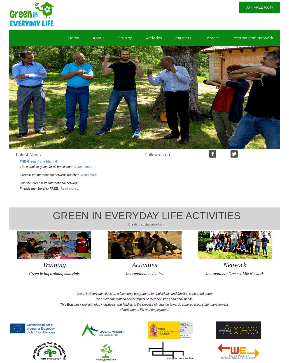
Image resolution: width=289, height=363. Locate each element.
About (98, 38)
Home (73, 38)
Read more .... (71, 188)
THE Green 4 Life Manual (38, 161)
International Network (253, 38)
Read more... (90, 175)
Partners (183, 38)
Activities (154, 38)
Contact (212, 38)
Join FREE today (259, 7)
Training (125, 38)
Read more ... (86, 167)
